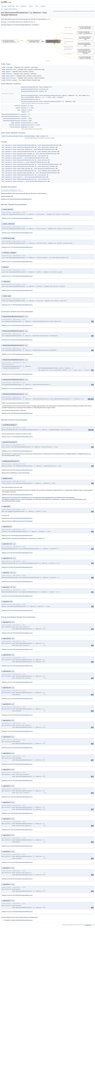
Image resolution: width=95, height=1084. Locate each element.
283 (12, 494)
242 (12, 747)
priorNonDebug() (24, 473)
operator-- (24, 114)
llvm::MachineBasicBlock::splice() (11, 455)
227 (12, 633)
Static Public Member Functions (76, 11)
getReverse (24, 127)
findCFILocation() (37, 454)
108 (11, 199)
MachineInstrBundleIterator (11, 9)
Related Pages (11, 6)
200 (12, 879)
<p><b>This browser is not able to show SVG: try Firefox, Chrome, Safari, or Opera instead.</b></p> (48, 43)
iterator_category (11, 80)
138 (12, 340)
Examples (43, 6)
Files (37, 6)
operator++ (24, 116)
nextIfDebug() (13, 473)
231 (12, 682)
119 (12, 218)
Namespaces (23, 6)
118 (12, 290)
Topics (17, 6)
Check (23, 112)
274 (12, 451)
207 (12, 895)
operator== (8, 145)
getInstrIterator (26, 122)
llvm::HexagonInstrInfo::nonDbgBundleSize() (64, 454)
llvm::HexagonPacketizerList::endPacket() (20, 454)
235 (12, 731)
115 (12, 305)
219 (12, 666)
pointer (8, 71)
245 (12, 715)
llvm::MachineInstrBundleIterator (15, 214)
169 (12, 413)
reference (9, 73)
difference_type (11, 69)
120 (12, 233)
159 (12, 388)
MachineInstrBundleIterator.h (23, 199)
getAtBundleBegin (29, 136)
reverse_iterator (15, 127)
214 (12, 911)
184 (12, 813)
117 (12, 276)
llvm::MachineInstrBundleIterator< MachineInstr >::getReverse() (50, 499)
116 (12, 247)
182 (12, 518)
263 (12, 596)
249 (12, 764)
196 (12, 829)
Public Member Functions (64, 11)
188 (12, 797)
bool (19, 110)
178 (12, 535)
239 (12, 698)
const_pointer (10, 76)
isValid (23, 110)
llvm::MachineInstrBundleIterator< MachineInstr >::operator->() (26, 538)
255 (12, 581)
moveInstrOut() (47, 454)
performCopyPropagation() (76, 499)
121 (12, 261)
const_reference (11, 78)
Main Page (3, 6)
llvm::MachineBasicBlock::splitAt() (11, 501)
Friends (84, 11)
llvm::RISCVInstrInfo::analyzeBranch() (64, 497)
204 (12, 846)
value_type (9, 67)
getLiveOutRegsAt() (27, 499)
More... (49, 19)
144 (12, 354)
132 (12, 325)
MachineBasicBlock (6, 19)
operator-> (24, 108)
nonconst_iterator (14, 125)
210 (12, 862)
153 (12, 374)
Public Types (55, 11)
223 (12, 649)
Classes (31, 6)
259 (12, 553)
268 (12, 567)
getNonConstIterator (27, 125)
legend (47, 60)
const (41, 95)
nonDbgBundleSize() (82, 454)
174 (12, 436)
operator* (24, 105)
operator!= (8, 164)
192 (12, 780)
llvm (2, 9)
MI (50, 87)
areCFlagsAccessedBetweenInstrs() (11, 499)
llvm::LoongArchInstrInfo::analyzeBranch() (41, 497)
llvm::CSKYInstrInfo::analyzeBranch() (19, 497)
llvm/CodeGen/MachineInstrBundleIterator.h (21, 22)
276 (12, 470)
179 (12, 610)
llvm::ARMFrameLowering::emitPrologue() (20, 521)
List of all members (91, 11)
